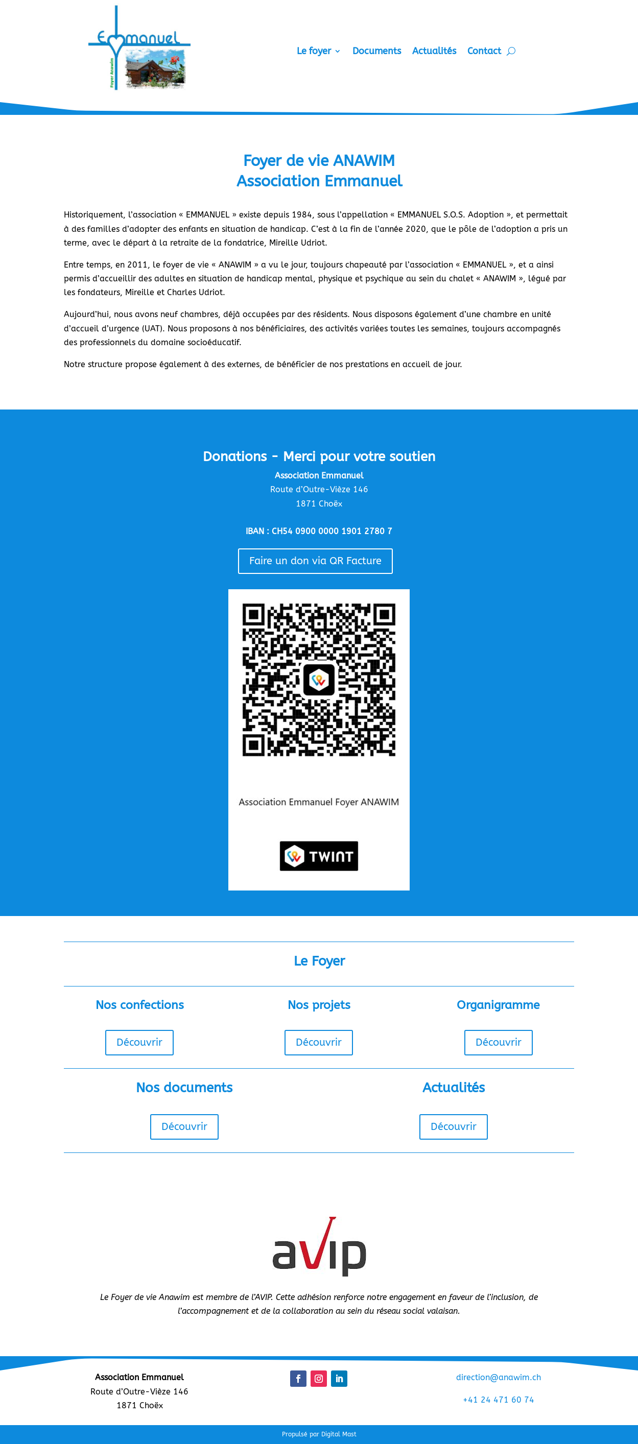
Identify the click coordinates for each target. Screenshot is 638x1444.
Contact (484, 52)
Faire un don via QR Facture (315, 561)
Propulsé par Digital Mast (319, 1434)
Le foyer (314, 52)
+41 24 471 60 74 (498, 1400)
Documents (376, 52)
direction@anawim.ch (498, 1377)
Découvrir (139, 1042)
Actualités (434, 52)
